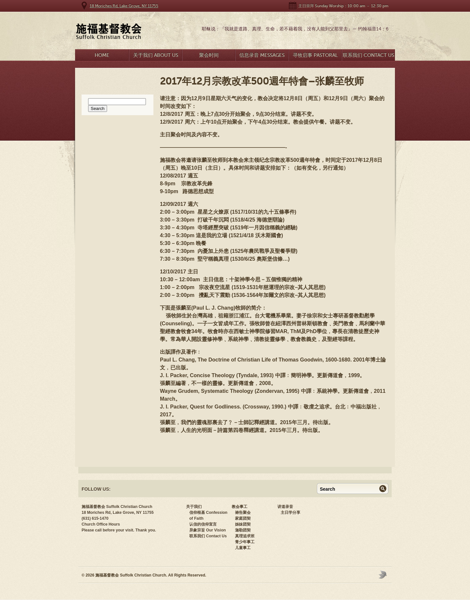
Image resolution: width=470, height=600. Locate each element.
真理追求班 (245, 536)
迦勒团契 (243, 530)
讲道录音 (285, 506)
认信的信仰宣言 (203, 524)
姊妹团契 (243, 524)
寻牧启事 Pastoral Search (315, 56)
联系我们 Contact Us (368, 55)
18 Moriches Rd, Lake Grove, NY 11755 (124, 6)
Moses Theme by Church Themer (383, 574)
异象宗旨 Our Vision (207, 530)
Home (102, 55)
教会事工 (239, 506)
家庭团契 (243, 518)
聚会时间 (209, 55)
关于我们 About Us (155, 55)
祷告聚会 (243, 512)
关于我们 (194, 506)
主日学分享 (290, 512)
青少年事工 (245, 542)
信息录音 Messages (262, 55)
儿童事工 (243, 548)
